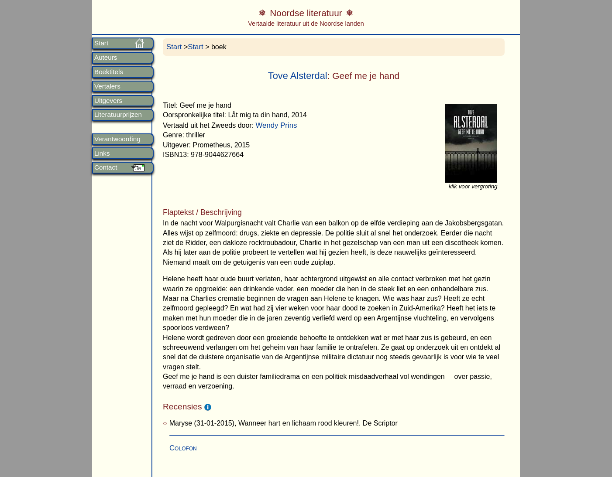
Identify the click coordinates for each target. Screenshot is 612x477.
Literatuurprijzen (118, 114)
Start (101, 43)
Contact (105, 167)
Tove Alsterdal (297, 75)
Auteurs (105, 57)
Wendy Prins (276, 125)
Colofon (183, 448)
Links (102, 153)
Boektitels (108, 71)
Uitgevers (108, 100)
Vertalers (107, 86)
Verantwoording (117, 139)
